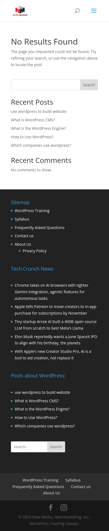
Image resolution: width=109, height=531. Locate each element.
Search (89, 84)
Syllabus (22, 219)
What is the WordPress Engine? (38, 128)
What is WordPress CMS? (33, 119)
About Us (23, 244)
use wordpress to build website (38, 111)
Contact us (24, 235)
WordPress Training (32, 210)
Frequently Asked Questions (40, 227)
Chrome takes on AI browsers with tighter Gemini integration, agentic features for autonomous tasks (51, 292)
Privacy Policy (34, 250)
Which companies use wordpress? (41, 145)
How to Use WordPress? (32, 136)
